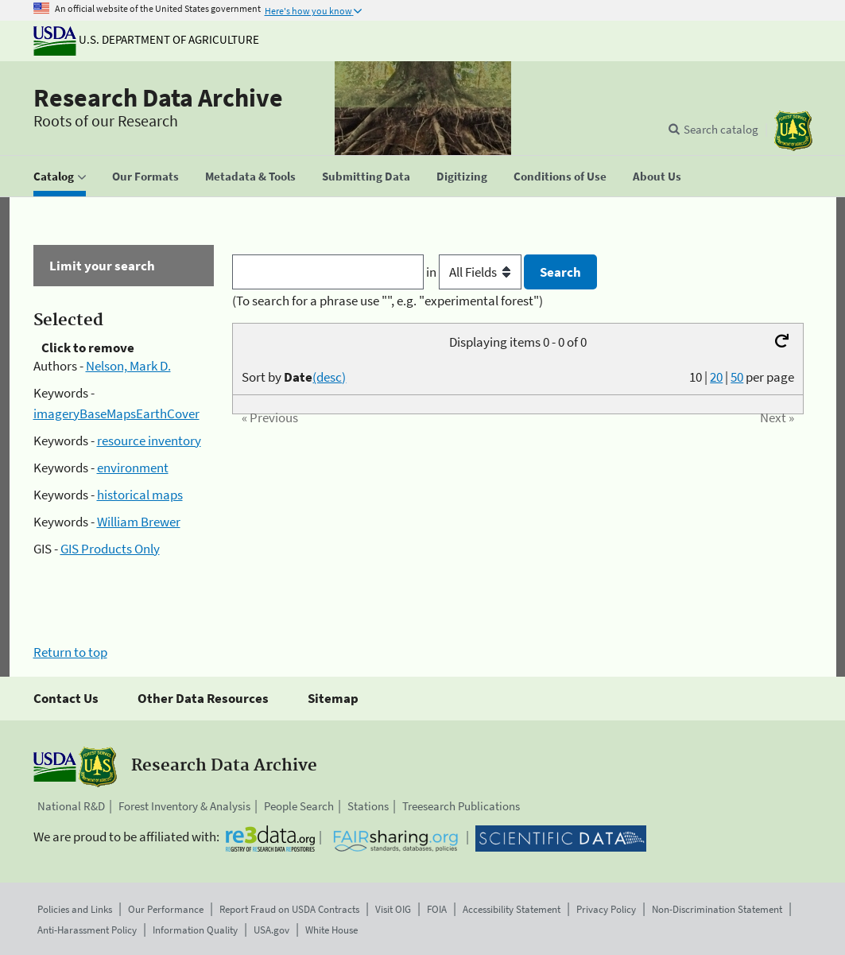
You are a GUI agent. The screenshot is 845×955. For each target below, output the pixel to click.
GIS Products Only (110, 548)
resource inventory (149, 440)
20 (716, 377)
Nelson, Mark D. (128, 366)
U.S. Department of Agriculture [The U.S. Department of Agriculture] (146, 39)
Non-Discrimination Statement (717, 909)
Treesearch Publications (461, 805)
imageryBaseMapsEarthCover (116, 413)
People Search (299, 805)
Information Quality (195, 930)
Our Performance (165, 909)
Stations (368, 805)
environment (133, 467)
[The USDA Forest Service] (793, 131)
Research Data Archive (158, 98)
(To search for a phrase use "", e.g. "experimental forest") (387, 300)
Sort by (294, 377)
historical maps (140, 494)
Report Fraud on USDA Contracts (289, 909)
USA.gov (271, 930)
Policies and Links (74, 909)
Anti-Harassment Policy (87, 930)
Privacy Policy (606, 909)
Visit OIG (393, 909)
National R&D (71, 805)
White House (331, 930)
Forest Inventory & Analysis (184, 805)
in (475, 272)
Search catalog (721, 129)
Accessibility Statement (511, 909)
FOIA (437, 909)
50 (737, 377)
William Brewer (138, 521)
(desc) (329, 377)
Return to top (70, 652)
